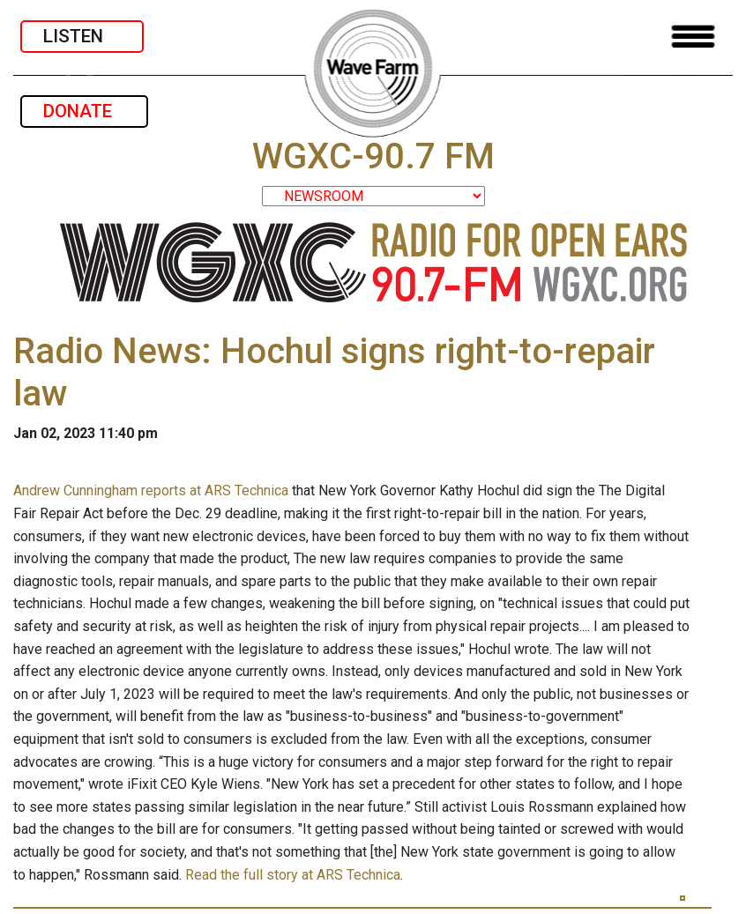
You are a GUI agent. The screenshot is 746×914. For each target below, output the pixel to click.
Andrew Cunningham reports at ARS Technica (150, 490)
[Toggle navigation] (693, 36)
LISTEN (82, 36)
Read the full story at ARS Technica (292, 874)
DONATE (84, 111)
